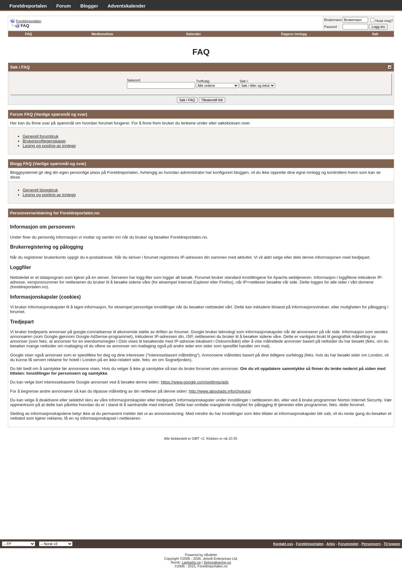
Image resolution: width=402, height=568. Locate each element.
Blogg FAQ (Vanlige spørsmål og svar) (48, 163)
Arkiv (330, 544)
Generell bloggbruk (40, 190)
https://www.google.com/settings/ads (195, 382)
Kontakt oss (283, 544)
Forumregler (348, 544)
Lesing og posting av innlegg (49, 145)
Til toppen (392, 544)
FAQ (28, 34)
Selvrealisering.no (217, 562)
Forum (63, 5)
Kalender (193, 34)
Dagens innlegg (294, 34)
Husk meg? (381, 21)
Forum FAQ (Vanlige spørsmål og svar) (48, 114)
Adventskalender (127, 5)
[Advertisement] (201, 492)
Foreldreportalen (28, 5)
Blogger (89, 5)
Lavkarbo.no (191, 562)
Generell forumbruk (40, 136)
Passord (330, 27)
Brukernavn (333, 20)
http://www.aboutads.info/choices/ (220, 391)
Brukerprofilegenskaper (44, 141)
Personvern (371, 544)
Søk (375, 34)
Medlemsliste (102, 34)
